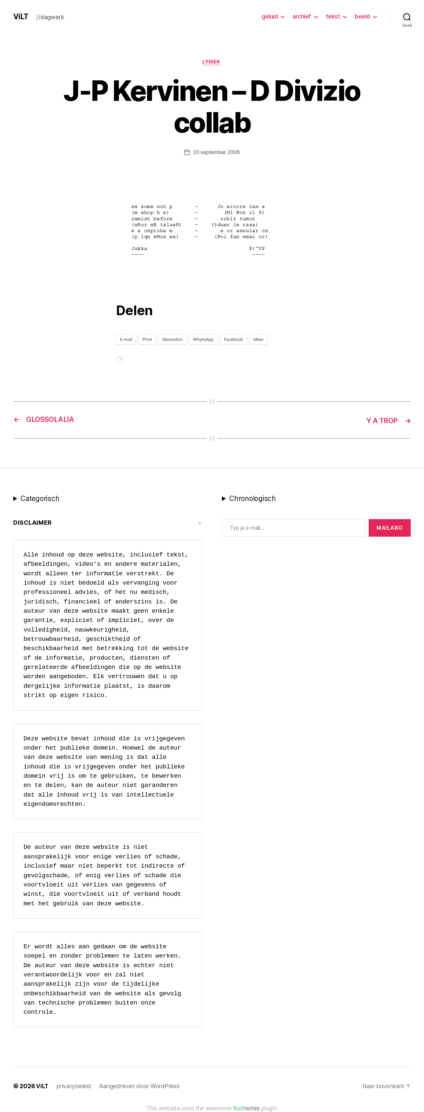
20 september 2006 (216, 153)
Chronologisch (252, 499)
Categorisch (40, 499)
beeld (362, 16)
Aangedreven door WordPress (140, 1086)
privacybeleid (74, 1086)
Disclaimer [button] (32, 522)
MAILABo (390, 528)
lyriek (212, 62)
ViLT (21, 17)
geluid (270, 16)
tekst (333, 16)
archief (301, 16)
